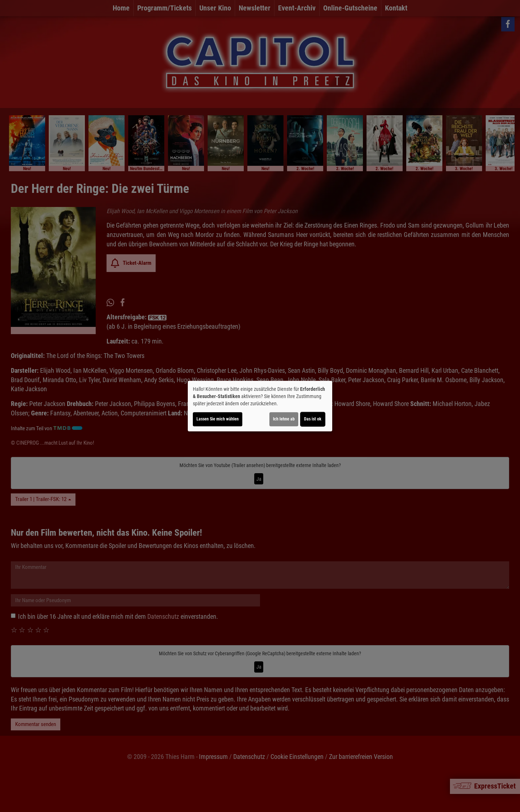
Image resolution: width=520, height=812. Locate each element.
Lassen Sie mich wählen (217, 419)
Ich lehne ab (284, 419)
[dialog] (260, 406)
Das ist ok (312, 419)
